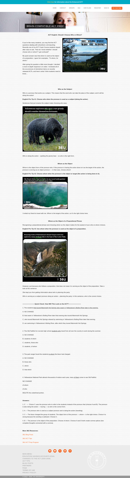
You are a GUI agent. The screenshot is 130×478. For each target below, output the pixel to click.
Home (55, 8)
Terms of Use (29, 470)
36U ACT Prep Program (31, 442)
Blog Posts (28, 463)
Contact (63, 8)
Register (97, 8)
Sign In (106, 8)
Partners (27, 465)
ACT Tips (26, 461)
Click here (50, 2)
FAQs (25, 468)
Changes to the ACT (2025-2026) (37, 458)
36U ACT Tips (27, 438)
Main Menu (27, 454)
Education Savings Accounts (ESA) (39, 456)
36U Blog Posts (28, 434)
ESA (79, 8)
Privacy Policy (29, 473)
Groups (71, 8)
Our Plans (87, 8)
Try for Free (117, 8)
